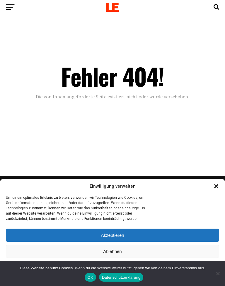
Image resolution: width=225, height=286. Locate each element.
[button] (216, 186)
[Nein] (218, 273)
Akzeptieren (112, 235)
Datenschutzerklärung (121, 277)
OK (90, 277)
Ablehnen (112, 251)
